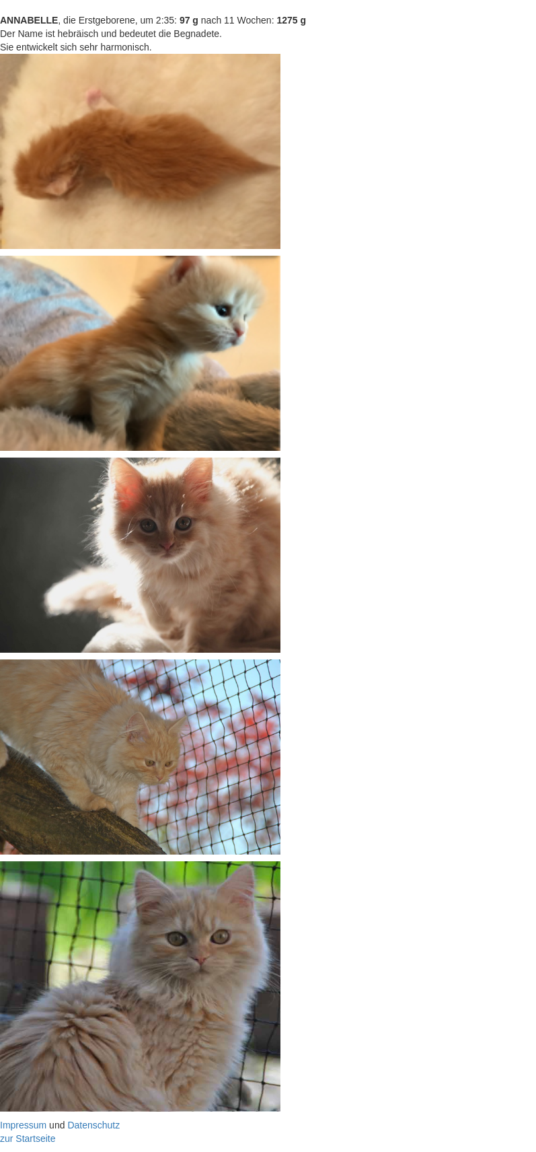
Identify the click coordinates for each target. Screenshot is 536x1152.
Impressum (23, 1125)
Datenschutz (93, 1125)
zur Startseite (27, 1138)
